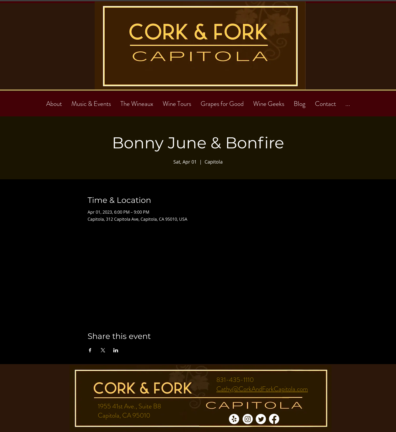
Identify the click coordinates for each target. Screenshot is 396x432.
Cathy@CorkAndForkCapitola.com (262, 389)
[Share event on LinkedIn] (115, 350)
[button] (325, 101)
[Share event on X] (102, 350)
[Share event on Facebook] (90, 350)
